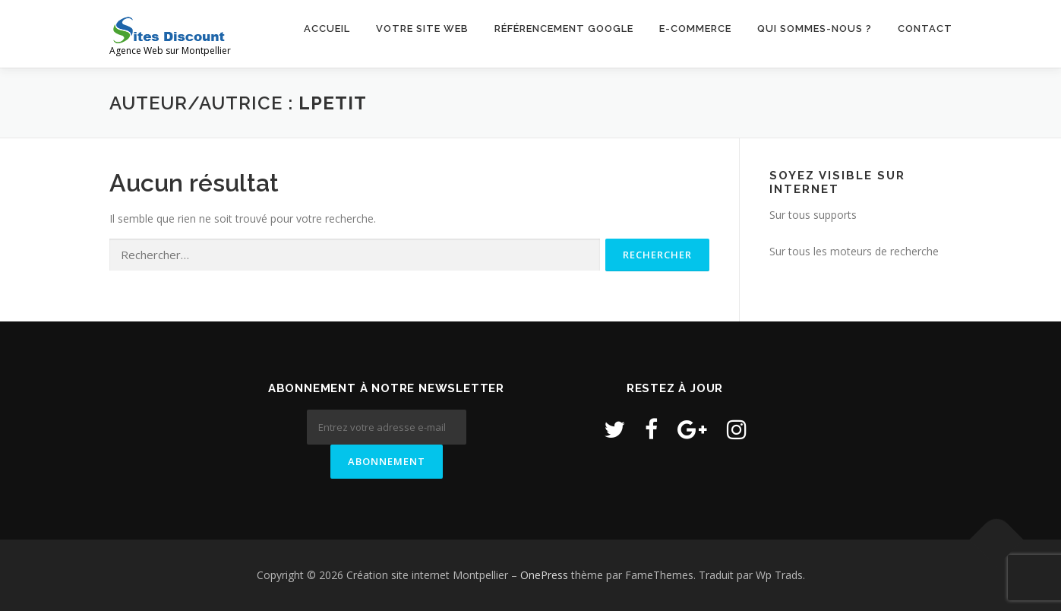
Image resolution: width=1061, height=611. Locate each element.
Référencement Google (563, 28)
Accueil (327, 28)
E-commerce (695, 28)
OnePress (544, 575)
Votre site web (422, 28)
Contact (925, 28)
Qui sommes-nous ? (814, 28)
